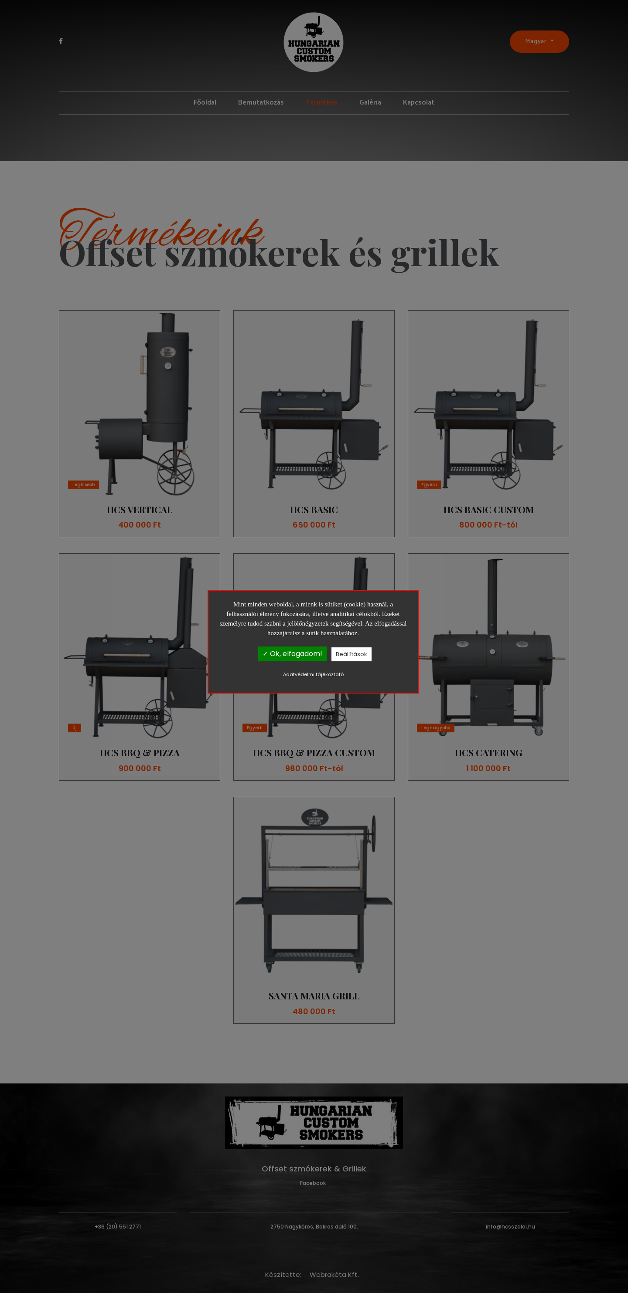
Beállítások (351, 654)
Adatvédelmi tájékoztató (313, 674)
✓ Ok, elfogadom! (292, 654)
